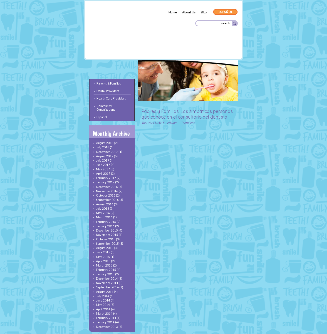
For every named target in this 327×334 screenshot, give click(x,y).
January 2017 (105, 182)
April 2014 (103, 309)
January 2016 (105, 226)
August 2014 (104, 292)
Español (225, 12)
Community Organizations (215, 48)
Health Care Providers (173, 48)
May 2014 (103, 305)
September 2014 (107, 287)
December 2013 (107, 327)
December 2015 (107, 230)
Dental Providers (138, 47)
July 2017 (102, 160)
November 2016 (107, 191)
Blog (204, 12)
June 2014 (103, 300)
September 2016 (107, 200)
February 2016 (106, 222)
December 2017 (107, 152)
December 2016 (107, 187)
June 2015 (103, 252)
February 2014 (106, 318)
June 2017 (103, 165)
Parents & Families (105, 48)
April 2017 (103, 173)
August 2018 (104, 143)
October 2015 (105, 239)
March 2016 (104, 217)
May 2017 (103, 169)
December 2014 (107, 278)
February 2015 (106, 270)
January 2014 (105, 322)
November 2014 (107, 283)
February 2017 (106, 178)
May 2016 (103, 213)
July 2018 (102, 147)
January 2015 (105, 274)
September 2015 (107, 243)
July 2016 (102, 208)
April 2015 (103, 261)
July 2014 (102, 296)
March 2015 (104, 265)
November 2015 (107, 235)
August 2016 (104, 204)
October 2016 (105, 195)
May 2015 (103, 257)
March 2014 (104, 313)
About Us (189, 12)
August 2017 (104, 156)
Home (172, 12)
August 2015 (104, 248)
